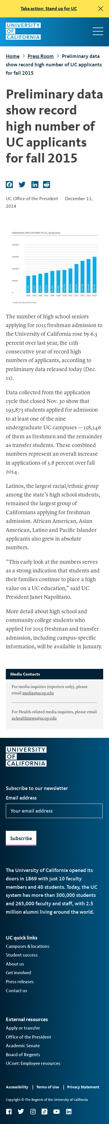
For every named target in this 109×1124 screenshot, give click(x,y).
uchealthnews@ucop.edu (34, 718)
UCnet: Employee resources (33, 1063)
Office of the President (28, 1037)
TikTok (44, 1111)
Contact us (16, 990)
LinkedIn (69, 1111)
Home (12, 56)
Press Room (41, 56)
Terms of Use (47, 1087)
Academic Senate (23, 1045)
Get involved (18, 972)
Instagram (33, 1111)
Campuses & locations (27, 946)
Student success (22, 955)
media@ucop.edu (38, 693)
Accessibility (17, 1087)
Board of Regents (23, 1054)
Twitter (20, 1111)
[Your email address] (54, 811)
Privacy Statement (83, 1087)
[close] (100, 8)
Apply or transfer (23, 1028)
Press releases (20, 981)
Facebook (9, 1111)
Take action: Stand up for (49, 8)
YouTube (56, 1111)
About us (15, 964)
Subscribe (21, 838)
